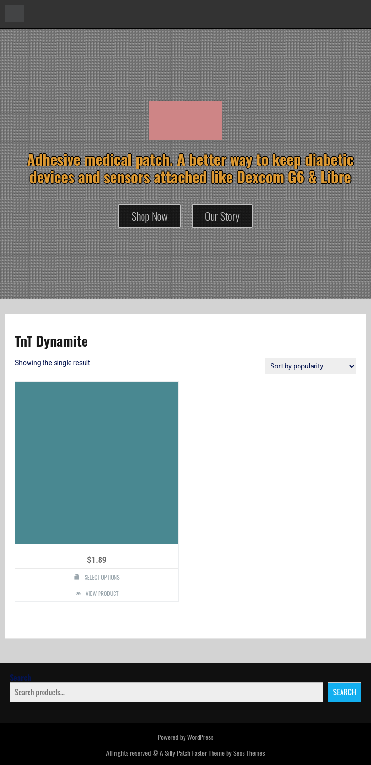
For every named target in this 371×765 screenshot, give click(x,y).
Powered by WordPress (185, 737)
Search (20, 677)
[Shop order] (310, 366)
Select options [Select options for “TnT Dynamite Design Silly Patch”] (102, 577)
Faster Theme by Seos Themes (228, 753)
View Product (102, 593)
